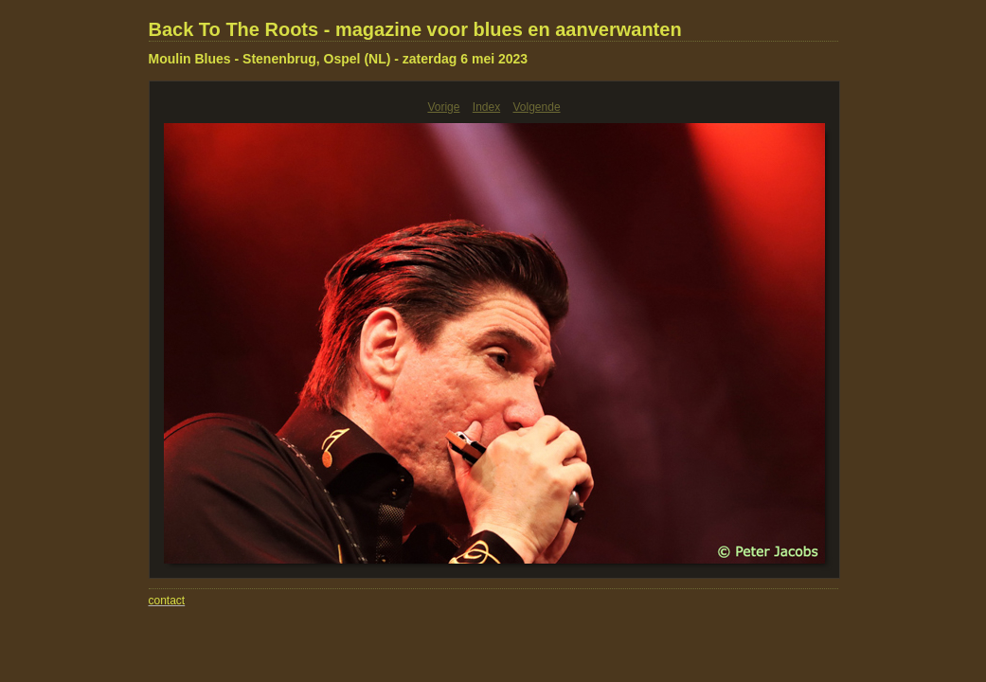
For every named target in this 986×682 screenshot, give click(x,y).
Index (486, 107)
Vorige (443, 107)
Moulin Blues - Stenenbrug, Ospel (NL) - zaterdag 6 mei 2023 (339, 58)
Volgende (537, 107)
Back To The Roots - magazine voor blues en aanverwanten (415, 29)
